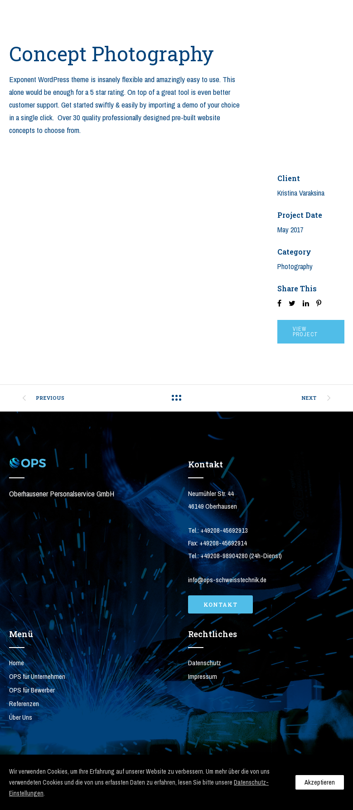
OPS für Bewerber (32, 690)
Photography (295, 266)
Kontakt (220, 604)
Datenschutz (204, 663)
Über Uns (20, 717)
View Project (305, 331)
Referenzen (24, 703)
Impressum (202, 676)
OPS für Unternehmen (37, 676)
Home (16, 663)
